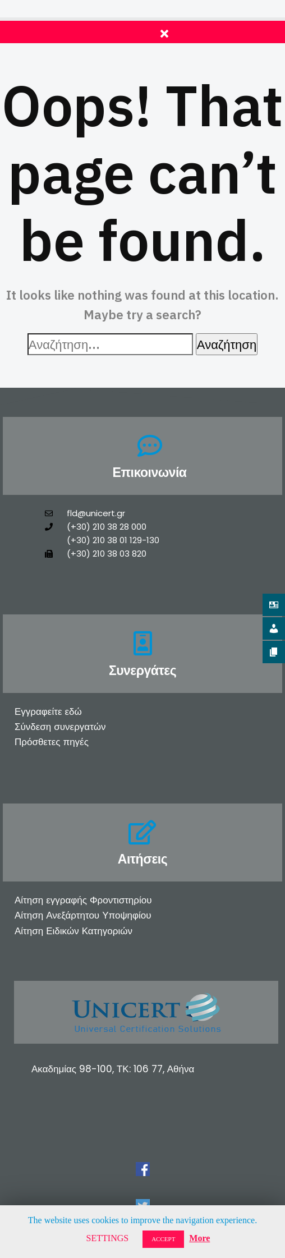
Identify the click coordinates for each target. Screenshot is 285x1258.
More (199, 1238)
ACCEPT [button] (163, 1239)
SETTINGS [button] (107, 1238)
